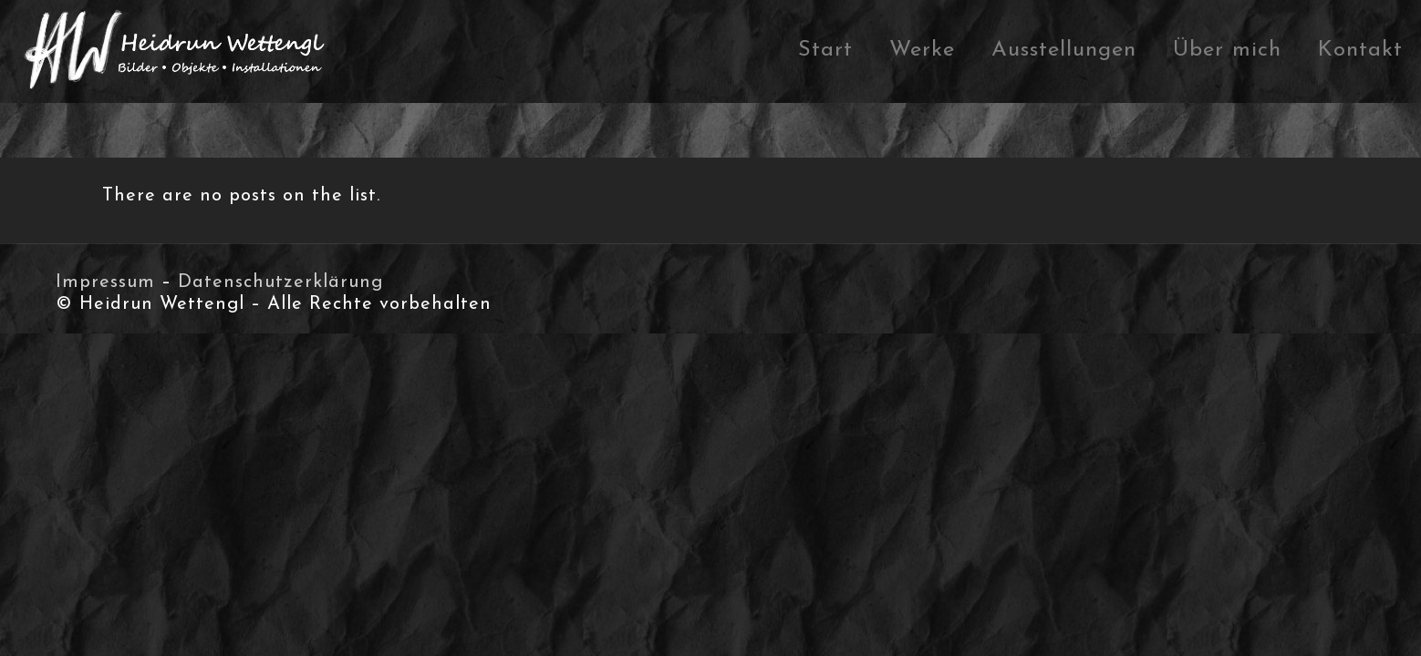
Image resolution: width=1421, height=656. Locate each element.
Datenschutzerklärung (280, 282)
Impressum (105, 282)
